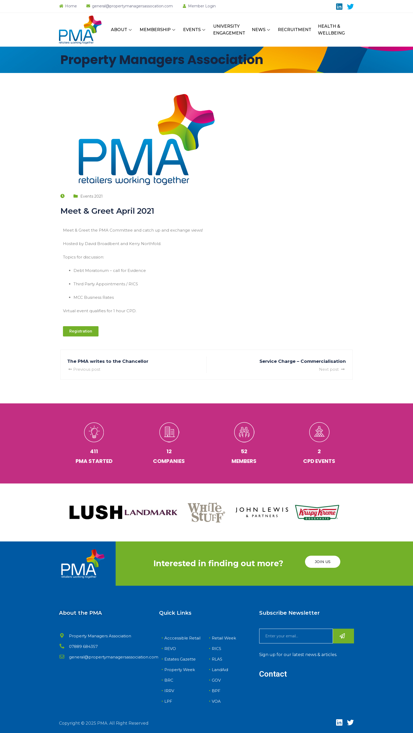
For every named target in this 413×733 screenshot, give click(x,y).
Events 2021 (91, 196)
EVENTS (194, 29)
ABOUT (122, 29)
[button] (81, 331)
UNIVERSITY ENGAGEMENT (229, 30)
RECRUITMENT (294, 29)
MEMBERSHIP (158, 29)
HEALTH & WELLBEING (331, 30)
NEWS (261, 29)
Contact (273, 673)
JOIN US (323, 561)
